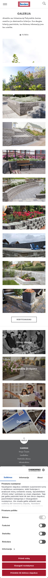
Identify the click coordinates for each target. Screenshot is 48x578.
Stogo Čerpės (24, 451)
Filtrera (25, 35)
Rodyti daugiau (24, 319)
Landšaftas (24, 455)
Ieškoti (44, 3)
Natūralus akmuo (24, 458)
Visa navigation (5, 4)
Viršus (24, 440)
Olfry (24, 466)
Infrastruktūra (24, 462)
